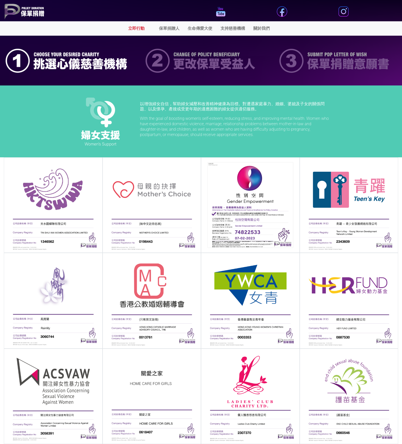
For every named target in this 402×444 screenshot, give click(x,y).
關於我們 (261, 28)
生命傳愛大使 (200, 28)
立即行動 (142, 28)
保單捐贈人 (169, 28)
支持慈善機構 (232, 28)
